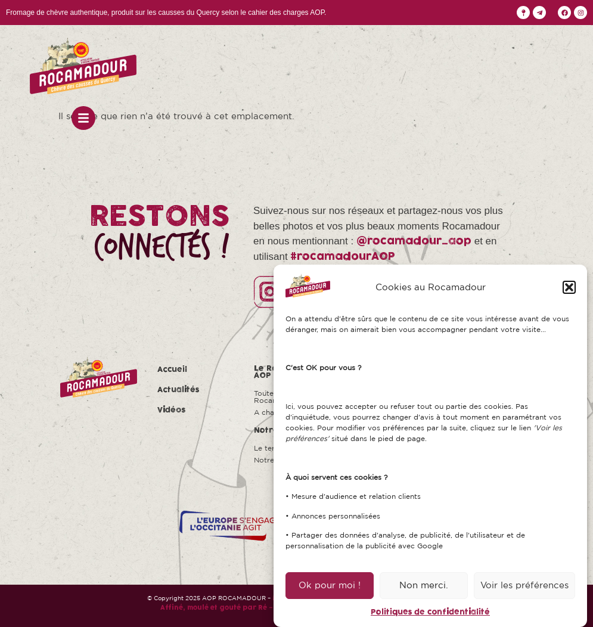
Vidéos (171, 410)
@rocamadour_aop (413, 241)
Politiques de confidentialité (430, 612)
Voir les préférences (524, 585)
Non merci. (423, 585)
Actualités (178, 389)
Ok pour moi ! (330, 585)
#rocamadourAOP (342, 257)
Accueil (172, 369)
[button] (569, 287)
